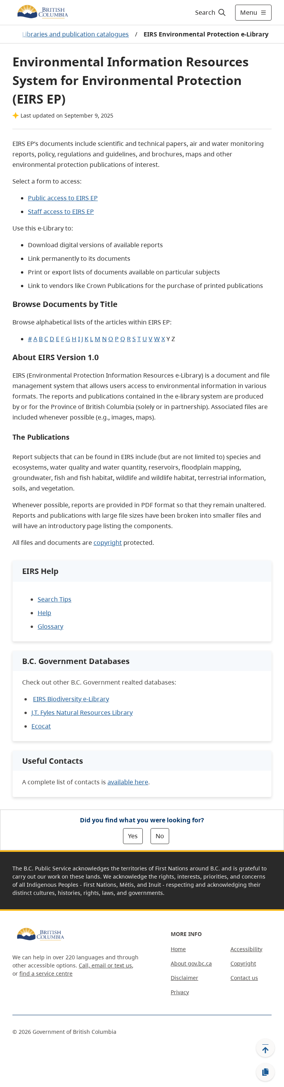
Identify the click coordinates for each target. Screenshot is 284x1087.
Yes (133, 836)
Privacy (180, 992)
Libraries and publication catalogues (75, 34)
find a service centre (46, 973)
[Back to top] (265, 1047)
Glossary (50, 626)
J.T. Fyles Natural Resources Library (82, 712)
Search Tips (54, 599)
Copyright (243, 963)
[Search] (209, 12)
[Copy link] (265, 1072)
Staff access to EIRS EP (61, 211)
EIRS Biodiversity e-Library (71, 699)
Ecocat (41, 726)
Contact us (244, 977)
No (160, 836)
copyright (108, 542)
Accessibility (246, 949)
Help (44, 613)
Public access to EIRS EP (63, 198)
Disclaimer (184, 977)
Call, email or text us (105, 965)
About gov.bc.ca (191, 963)
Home (178, 949)
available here (127, 782)
